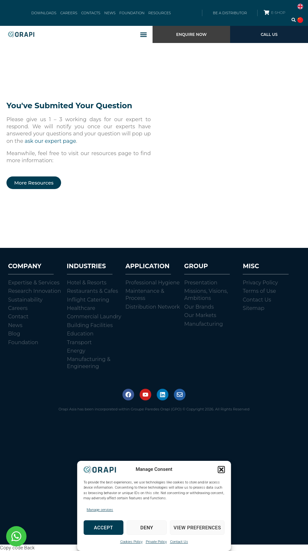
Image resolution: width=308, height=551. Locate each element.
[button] (221, 469)
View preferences (197, 528)
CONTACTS (90, 13)
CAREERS (69, 13)
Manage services (100, 510)
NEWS (110, 13)
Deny (146, 528)
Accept (103, 528)
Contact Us (179, 542)
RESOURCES (159, 13)
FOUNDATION (131, 13)
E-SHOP (278, 12)
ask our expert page (50, 141)
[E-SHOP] (266, 12)
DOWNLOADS (44, 13)
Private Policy (156, 542)
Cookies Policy (131, 542)
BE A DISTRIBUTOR (230, 13)
